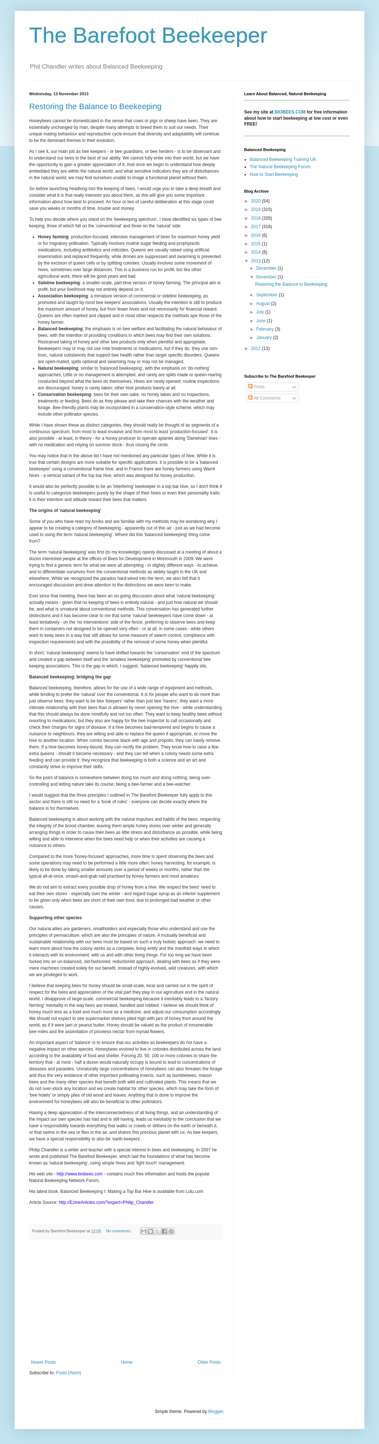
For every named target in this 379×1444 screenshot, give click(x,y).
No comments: (119, 1231)
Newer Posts (43, 1362)
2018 (256, 218)
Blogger (215, 1411)
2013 (256, 260)
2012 (256, 348)
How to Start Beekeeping (274, 174)
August (263, 303)
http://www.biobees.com (79, 1174)
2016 (256, 235)
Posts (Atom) (68, 1372)
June (261, 320)
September (267, 294)
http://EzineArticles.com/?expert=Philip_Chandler (106, 1202)
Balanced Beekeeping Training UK (283, 159)
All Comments (264, 398)
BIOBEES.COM (289, 112)
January (264, 337)
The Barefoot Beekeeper (148, 35)
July (260, 312)
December (267, 268)
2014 (256, 252)
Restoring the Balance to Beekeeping (95, 106)
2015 (256, 243)
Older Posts (209, 1362)
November (267, 277)
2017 (256, 226)
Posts (256, 386)
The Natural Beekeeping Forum (280, 166)
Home (127, 1362)
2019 (256, 209)
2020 (256, 201)
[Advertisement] (125, 1299)
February (265, 329)
